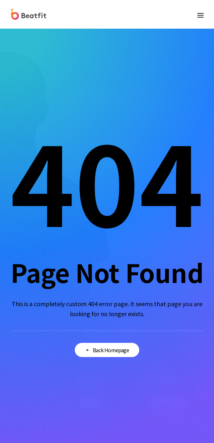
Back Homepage (107, 350)
